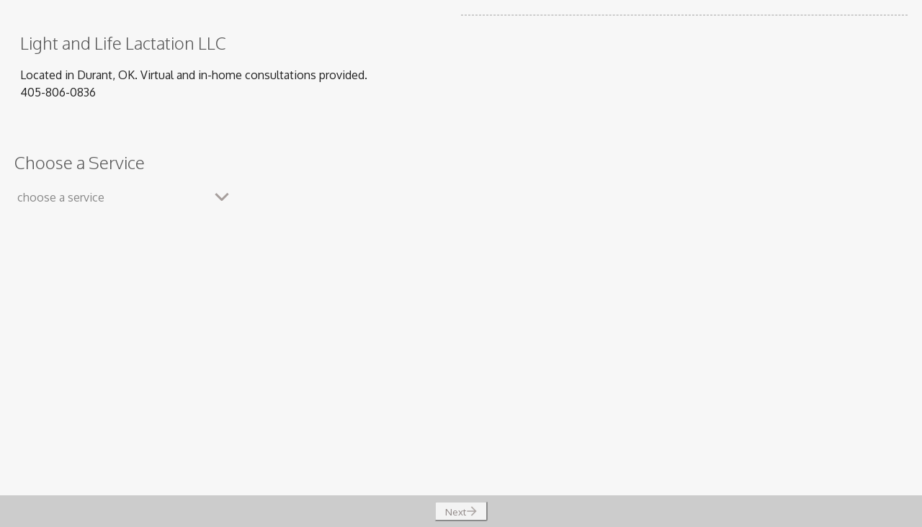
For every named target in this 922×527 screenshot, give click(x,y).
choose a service (60, 197)
